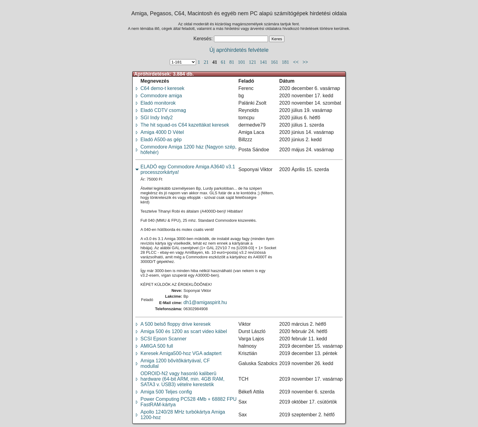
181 (286, 62)
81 (232, 62)
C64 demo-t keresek (162, 88)
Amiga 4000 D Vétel (162, 132)
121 (253, 62)
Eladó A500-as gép (161, 139)
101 (242, 62)
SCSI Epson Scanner (164, 338)
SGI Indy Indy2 (157, 117)
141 (264, 62)
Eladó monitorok (158, 103)
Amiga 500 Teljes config (166, 391)
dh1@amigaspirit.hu (205, 302)
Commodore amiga (161, 95)
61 (224, 62)
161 (275, 62)
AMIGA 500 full (157, 346)
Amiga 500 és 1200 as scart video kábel (184, 331)
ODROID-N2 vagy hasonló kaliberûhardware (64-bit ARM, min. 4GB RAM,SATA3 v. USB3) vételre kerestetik (183, 379)
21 (207, 62)
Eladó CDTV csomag (163, 110)
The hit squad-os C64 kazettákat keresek (185, 124)
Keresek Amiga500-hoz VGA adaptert (181, 353)
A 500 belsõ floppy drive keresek (176, 324)
